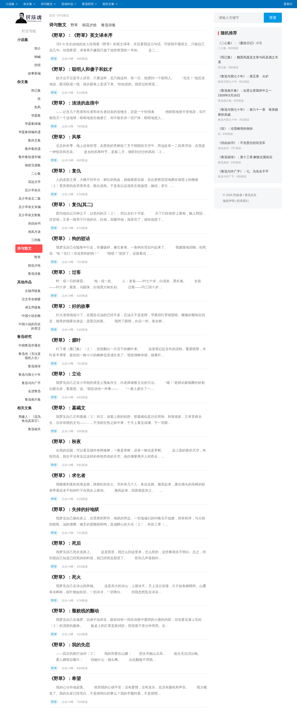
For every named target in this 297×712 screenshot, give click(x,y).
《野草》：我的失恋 (69, 644)
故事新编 (34, 73)
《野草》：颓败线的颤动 (74, 610)
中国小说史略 (31, 316)
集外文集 (34, 140)
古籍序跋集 (33, 291)
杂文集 (27, 4)
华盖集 (36, 115)
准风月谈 (34, 232)
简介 (37, 48)
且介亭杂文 (33, 190)
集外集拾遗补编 (30, 157)
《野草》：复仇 (65, 170)
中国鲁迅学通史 (30, 345)
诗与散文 (47, 4)
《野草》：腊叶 (65, 340)
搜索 (272, 17)
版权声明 (229, 201)
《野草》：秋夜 (65, 441)
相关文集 (108, 4)
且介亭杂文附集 (30, 215)
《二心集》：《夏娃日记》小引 (240, 43)
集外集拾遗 (33, 149)
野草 (37, 257)
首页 (52, 15)
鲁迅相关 (34, 429)
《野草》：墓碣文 (67, 407)
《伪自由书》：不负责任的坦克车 (241, 143)
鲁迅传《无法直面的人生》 (30, 356)
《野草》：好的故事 (69, 306)
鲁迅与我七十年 (30, 374)
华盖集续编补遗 (30, 132)
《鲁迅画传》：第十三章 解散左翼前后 (245, 157)
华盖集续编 (33, 123)
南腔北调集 (33, 165)
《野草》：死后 (65, 543)
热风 (37, 107)
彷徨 (37, 65)
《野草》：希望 (65, 678)
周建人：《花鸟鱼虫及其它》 (30, 419)
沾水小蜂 (68, 58)
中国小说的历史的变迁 (30, 326)
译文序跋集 (33, 307)
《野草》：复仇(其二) (71, 204)
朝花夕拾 (34, 265)
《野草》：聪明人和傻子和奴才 (80, 69)
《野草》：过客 (65, 272)
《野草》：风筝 (65, 136)
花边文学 (34, 182)
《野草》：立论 (65, 373)
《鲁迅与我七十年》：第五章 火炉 (243, 76)
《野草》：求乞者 (67, 475)
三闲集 (36, 240)
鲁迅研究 (88, 4)
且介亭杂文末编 (30, 207)
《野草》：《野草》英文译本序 (80, 35)
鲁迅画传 (34, 366)
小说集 (10, 4)
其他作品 (67, 4)
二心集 (36, 173)
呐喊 (37, 57)
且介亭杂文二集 (30, 198)
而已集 (36, 90)
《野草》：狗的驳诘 (69, 238)
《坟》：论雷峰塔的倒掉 (235, 128)
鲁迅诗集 (34, 273)
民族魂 (237, 195)
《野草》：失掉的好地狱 (74, 509)
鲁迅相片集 (33, 399)
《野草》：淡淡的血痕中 (74, 102)
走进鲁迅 (34, 391)
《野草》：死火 (65, 577)
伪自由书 (34, 223)
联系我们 (243, 201)
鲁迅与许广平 (31, 383)
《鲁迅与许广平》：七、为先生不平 (243, 171)
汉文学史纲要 (31, 299)
